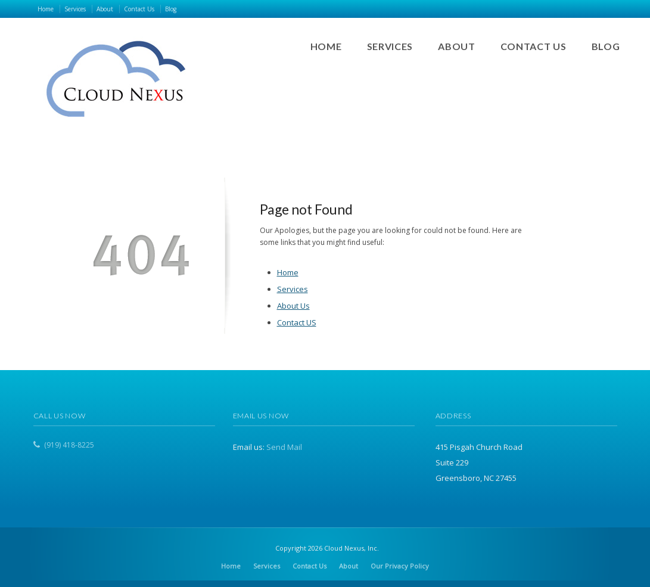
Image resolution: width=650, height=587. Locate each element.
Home (287, 272)
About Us (293, 305)
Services (292, 289)
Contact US (296, 322)
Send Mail (284, 447)
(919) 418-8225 (69, 445)
